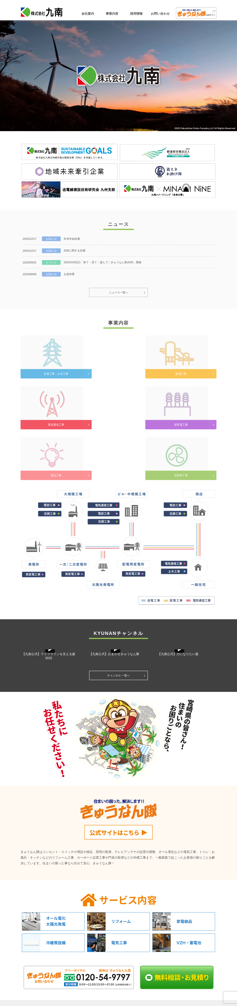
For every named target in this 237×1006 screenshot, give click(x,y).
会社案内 (87, 13)
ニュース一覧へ (118, 292)
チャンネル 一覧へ (118, 624)
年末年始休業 (72, 238)
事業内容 (112, 13)
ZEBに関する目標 (74, 250)
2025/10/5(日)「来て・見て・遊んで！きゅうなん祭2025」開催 (102, 262)
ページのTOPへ (118, 963)
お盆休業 (69, 274)
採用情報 (136, 13)
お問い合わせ (160, 13)
